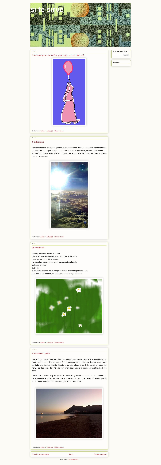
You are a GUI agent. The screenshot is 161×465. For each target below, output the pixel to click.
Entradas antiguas (100, 454)
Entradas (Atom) (73, 459)
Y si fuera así (38, 141)
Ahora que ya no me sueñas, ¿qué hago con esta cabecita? (58, 55)
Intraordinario (38, 247)
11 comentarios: (59, 237)
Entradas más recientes (40, 454)
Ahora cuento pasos (41, 353)
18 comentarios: (59, 342)
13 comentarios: (59, 447)
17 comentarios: (59, 131)
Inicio (71, 454)
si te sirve (46, 9)
